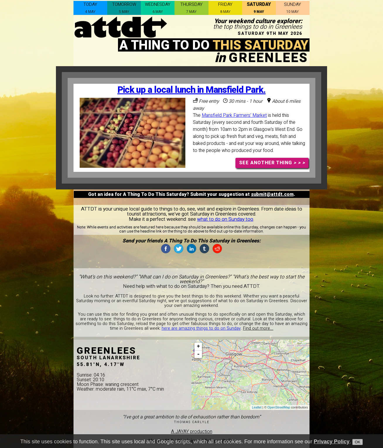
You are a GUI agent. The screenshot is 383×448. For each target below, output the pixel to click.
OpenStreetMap (278, 407)
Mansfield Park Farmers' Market (234, 115)
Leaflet (256, 407)
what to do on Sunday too (225, 219)
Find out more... (258, 328)
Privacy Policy (331, 442)
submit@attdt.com (272, 194)
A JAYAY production (191, 431)
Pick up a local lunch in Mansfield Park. (191, 90)
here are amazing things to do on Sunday (201, 328)
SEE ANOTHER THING (272, 162)
